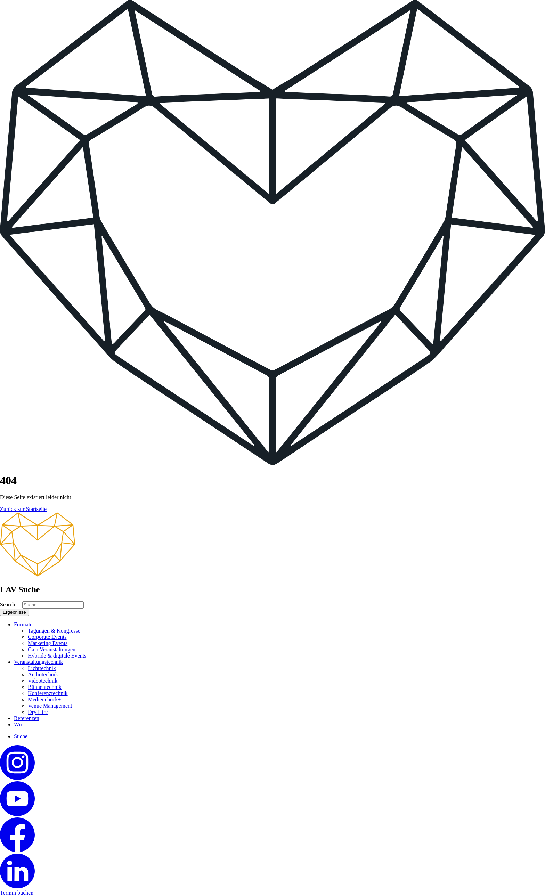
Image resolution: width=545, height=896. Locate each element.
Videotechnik (42, 681)
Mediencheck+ (44, 699)
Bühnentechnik (45, 687)
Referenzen (26, 718)
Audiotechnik (43, 674)
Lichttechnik (42, 668)
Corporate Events (47, 637)
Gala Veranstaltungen (51, 649)
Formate (23, 624)
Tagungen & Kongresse (54, 631)
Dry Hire (38, 712)
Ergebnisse (14, 612)
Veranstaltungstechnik (38, 662)
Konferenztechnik (48, 693)
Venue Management (50, 706)
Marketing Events (47, 643)
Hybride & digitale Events (57, 656)
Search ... (10, 605)
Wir (18, 724)
